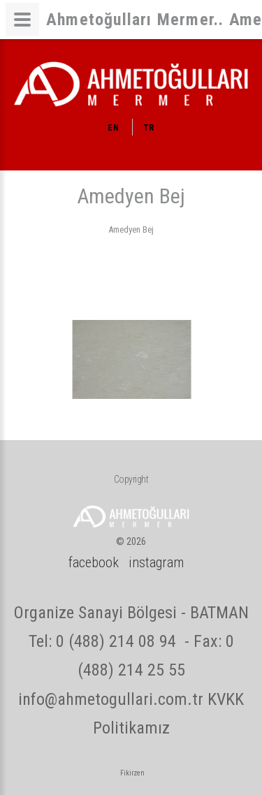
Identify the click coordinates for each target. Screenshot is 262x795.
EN (113, 128)
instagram (156, 562)
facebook (93, 562)
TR (148, 128)
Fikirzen (132, 773)
